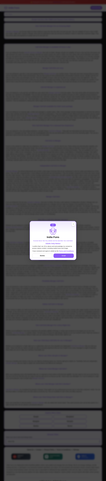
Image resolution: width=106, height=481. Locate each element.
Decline (42, 255)
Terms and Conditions (66, 251)
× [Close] (73, 224)
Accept (64, 255)
